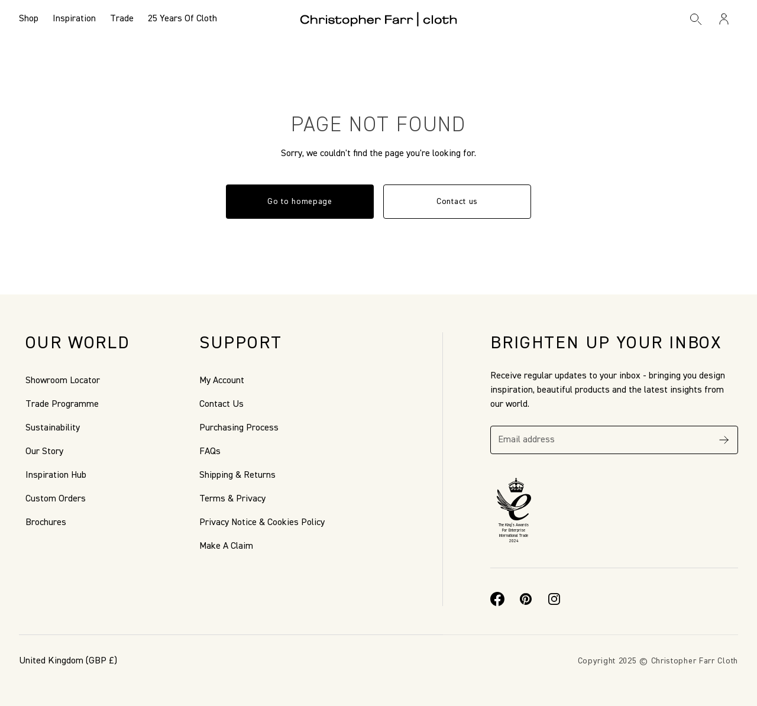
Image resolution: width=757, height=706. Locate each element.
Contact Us (221, 404)
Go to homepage (299, 201)
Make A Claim (226, 546)
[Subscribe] (724, 440)
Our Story (44, 451)
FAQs (210, 451)
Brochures (45, 522)
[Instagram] (554, 599)
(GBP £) (68, 661)
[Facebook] (497, 599)
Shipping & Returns (237, 475)
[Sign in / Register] (724, 19)
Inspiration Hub (55, 475)
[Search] (696, 19)
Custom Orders (55, 499)
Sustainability (52, 428)
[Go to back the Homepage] (378, 19)
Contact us (457, 201)
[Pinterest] (526, 599)
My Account (221, 381)
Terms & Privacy (232, 499)
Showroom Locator (62, 381)
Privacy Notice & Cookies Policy (262, 522)
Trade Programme (62, 404)
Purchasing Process (239, 428)
